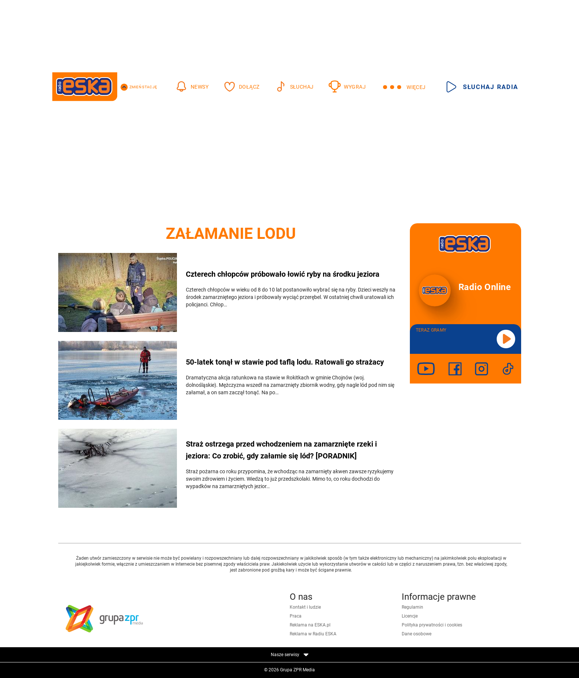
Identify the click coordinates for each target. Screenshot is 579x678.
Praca (296, 616)
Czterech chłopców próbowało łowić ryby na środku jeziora (282, 274)
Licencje (410, 616)
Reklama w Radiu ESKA (313, 633)
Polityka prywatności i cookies (432, 625)
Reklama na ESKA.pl (310, 625)
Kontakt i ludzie (305, 607)
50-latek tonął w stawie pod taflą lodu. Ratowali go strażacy (285, 362)
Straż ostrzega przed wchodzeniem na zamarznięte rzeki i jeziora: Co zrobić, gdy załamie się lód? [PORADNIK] (281, 450)
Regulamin (412, 607)
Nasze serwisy (290, 654)
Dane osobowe (416, 633)
